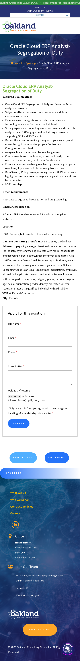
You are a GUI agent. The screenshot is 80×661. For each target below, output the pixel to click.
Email (12, 338)
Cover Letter (16, 366)
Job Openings (28, 63)
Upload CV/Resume (20, 390)
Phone (12, 352)
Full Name (14, 324)
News (49, 10)
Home (14, 63)
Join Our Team (35, 10)
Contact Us (40, 7)
